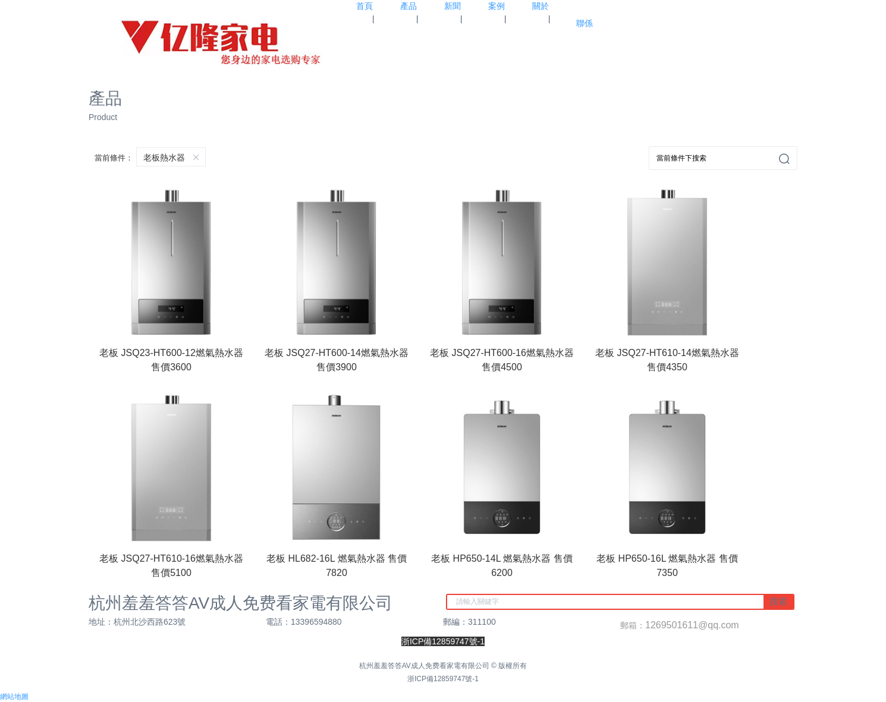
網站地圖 (14, 696)
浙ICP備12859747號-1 (443, 679)
